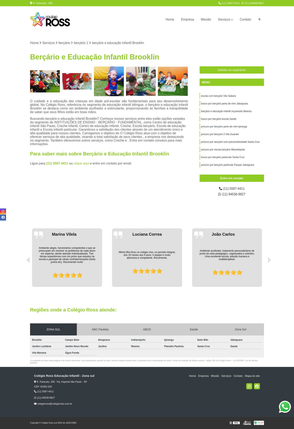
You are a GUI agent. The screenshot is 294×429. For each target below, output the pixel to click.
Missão (206, 19)
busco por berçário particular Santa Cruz (222, 157)
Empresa (187, 19)
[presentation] (22, 275)
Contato (245, 19)
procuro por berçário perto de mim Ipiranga (224, 126)
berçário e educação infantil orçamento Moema (226, 111)
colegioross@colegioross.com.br (53, 403)
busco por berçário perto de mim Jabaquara (224, 103)
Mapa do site (252, 376)
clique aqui (81, 163)
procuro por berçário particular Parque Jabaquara (227, 165)
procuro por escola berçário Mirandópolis (223, 149)
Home (170, 19)
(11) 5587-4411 (229, 3)
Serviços (224, 19)
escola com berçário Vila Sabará (218, 96)
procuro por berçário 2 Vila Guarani (220, 134)
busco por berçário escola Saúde (218, 119)
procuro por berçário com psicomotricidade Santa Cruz (230, 142)
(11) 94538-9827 (253, 3)
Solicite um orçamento (232, 70)
